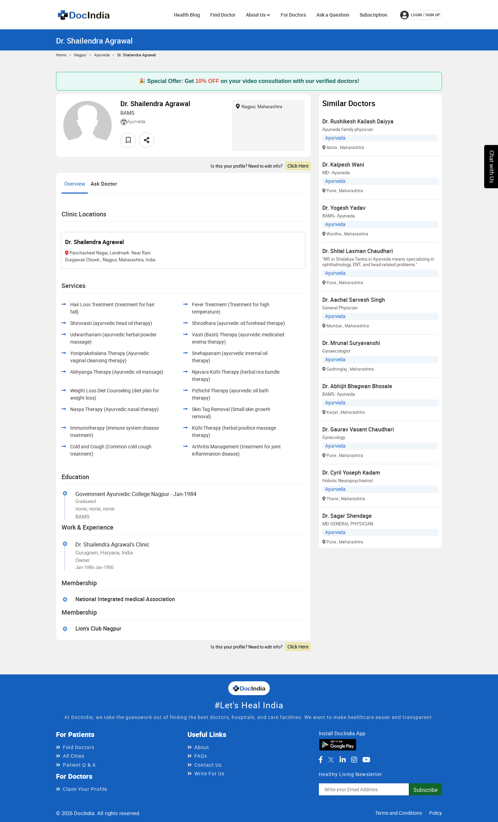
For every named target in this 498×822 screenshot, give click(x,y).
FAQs (200, 756)
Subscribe (425, 790)
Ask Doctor (104, 183)
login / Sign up (420, 15)
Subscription (373, 14)
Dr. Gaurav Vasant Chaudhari (358, 429)
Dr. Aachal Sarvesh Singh (353, 299)
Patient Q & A (79, 765)
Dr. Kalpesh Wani (343, 164)
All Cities (73, 756)
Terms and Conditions (398, 813)
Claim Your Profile (85, 789)
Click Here (297, 165)
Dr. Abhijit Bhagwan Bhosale (357, 386)
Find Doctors (78, 747)
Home (61, 54)
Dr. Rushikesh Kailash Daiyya (358, 121)
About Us (258, 14)
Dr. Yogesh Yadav (344, 208)
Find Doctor (223, 14)
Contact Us (208, 765)
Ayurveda (102, 54)
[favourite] (128, 140)
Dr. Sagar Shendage (347, 516)
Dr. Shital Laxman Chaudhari (357, 251)
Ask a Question (332, 14)
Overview (74, 183)
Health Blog (187, 14)
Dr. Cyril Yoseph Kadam (351, 472)
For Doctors (293, 14)
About (201, 747)
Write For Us (209, 773)
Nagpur (80, 54)
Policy (435, 813)
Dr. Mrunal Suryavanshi (351, 343)
